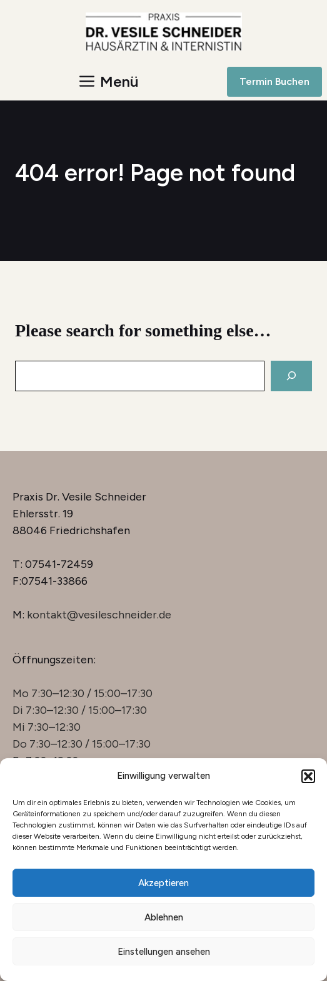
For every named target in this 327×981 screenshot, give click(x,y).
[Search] (291, 376)
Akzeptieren (163, 883)
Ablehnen (163, 917)
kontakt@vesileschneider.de (99, 615)
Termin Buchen (274, 81)
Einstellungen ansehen (164, 951)
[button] (308, 776)
